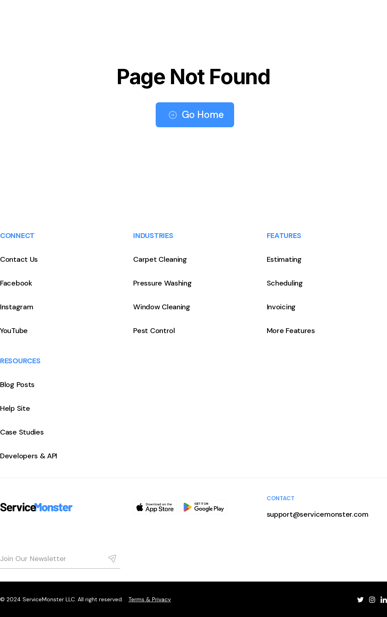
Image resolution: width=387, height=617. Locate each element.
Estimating (284, 259)
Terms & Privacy (149, 599)
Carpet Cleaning (160, 259)
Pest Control (154, 330)
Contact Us (19, 259)
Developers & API (28, 456)
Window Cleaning (161, 307)
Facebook (16, 283)
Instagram (16, 307)
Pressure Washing (162, 283)
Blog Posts (17, 384)
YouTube (14, 330)
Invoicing (281, 307)
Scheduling (285, 283)
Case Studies (21, 432)
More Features (291, 330)
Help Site (15, 408)
